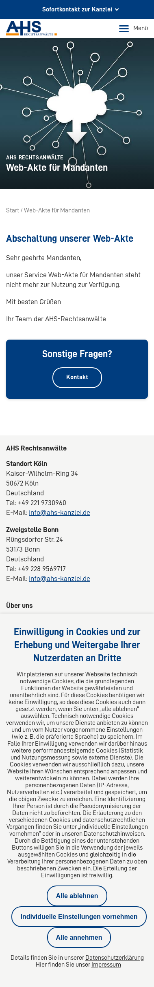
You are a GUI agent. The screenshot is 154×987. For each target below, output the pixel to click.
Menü (133, 28)
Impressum (106, 964)
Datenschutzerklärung (114, 957)
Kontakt (77, 377)
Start (12, 210)
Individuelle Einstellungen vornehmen (78, 916)
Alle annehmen (79, 937)
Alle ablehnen (77, 895)
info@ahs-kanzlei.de (59, 512)
